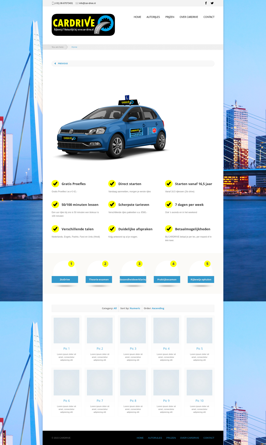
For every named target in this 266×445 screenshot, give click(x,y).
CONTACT (208, 17)
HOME (137, 17)
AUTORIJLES (153, 17)
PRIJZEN (169, 17)
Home (74, 47)
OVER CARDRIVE (189, 17)
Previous (63, 63)
